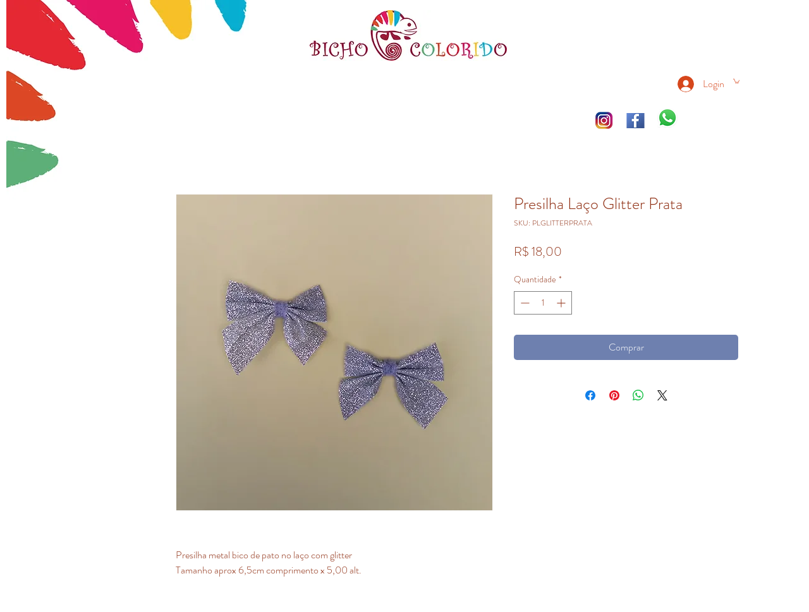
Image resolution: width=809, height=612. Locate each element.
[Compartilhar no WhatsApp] (638, 395)
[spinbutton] (543, 303)
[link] (736, 80)
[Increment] (562, 303)
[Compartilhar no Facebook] (590, 395)
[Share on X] (662, 395)
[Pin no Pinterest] (614, 395)
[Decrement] (524, 303)
